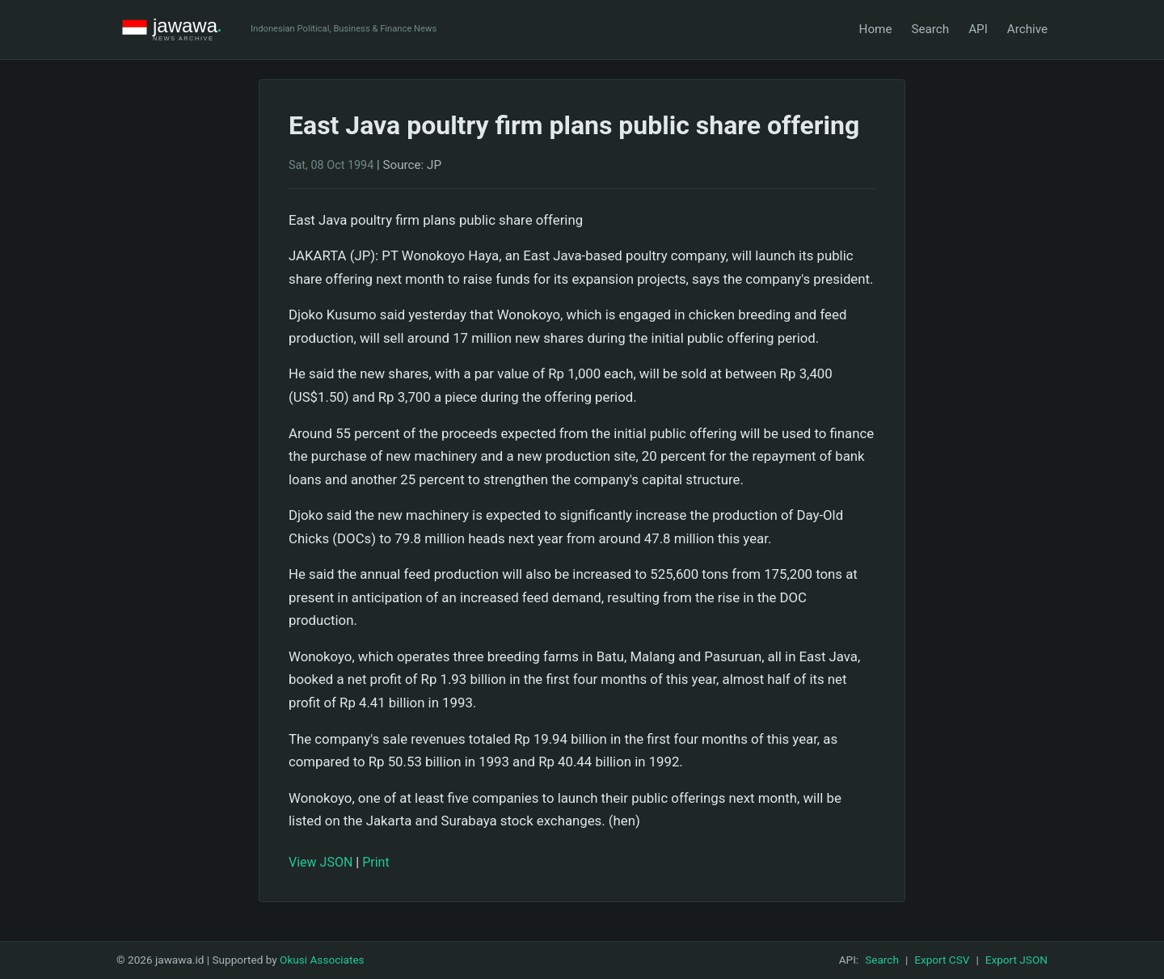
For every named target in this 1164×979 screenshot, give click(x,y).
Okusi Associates (322, 959)
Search (930, 29)
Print (375, 862)
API (978, 29)
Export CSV (941, 959)
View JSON (320, 862)
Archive (1027, 29)
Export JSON (1016, 959)
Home (875, 29)
